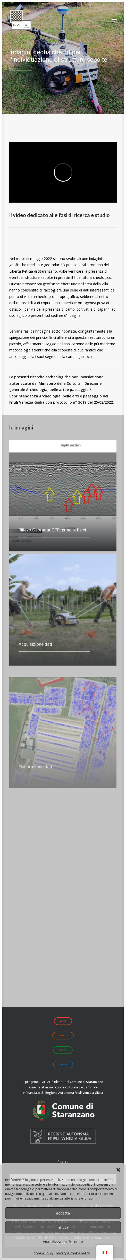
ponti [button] (63, 1050)
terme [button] (63, 1064)
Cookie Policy (43, 1253)
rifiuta (63, 1227)
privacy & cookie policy (73, 1253)
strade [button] (63, 1035)
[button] (118, 1169)
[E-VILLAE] (20, 19)
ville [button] (63, 1021)
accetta (63, 1213)
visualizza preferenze (63, 1241)
